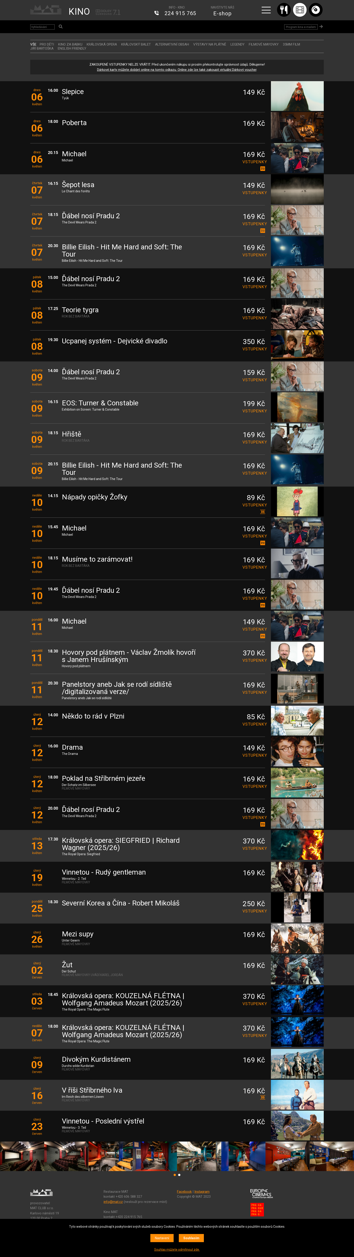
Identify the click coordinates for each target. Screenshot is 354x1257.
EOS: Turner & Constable (100, 403)
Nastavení (162, 1238)
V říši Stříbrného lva (92, 1090)
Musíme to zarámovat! (97, 559)
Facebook (184, 1192)
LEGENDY (238, 44)
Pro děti (47, 44)
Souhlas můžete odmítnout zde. (177, 1249)
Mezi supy (77, 934)
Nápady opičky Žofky (94, 497)
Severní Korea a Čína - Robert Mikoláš (121, 903)
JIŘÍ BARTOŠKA (42, 48)
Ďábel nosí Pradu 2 (91, 216)
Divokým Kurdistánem (96, 1060)
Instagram (202, 1192)
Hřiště (71, 434)
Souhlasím (191, 1238)
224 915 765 (180, 13)
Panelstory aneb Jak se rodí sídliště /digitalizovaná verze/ (117, 688)
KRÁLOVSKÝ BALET (136, 44)
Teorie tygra (80, 310)
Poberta (74, 123)
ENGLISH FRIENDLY (72, 48)
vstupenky (253, 161)
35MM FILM (291, 44)
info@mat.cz (113, 1202)
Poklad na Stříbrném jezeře (103, 779)
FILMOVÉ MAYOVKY (264, 44)
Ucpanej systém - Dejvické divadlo (114, 341)
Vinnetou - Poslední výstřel (103, 1121)
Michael (74, 154)
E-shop (222, 13)
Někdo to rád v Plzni (93, 716)
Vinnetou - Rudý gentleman (104, 872)
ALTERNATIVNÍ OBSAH (172, 44)
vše (33, 44)
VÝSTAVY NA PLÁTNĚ (209, 44)
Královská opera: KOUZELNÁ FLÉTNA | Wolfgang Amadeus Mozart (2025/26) (123, 999)
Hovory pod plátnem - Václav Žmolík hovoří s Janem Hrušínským (129, 656)
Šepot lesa (78, 185)
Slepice (73, 92)
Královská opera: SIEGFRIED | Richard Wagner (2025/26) (121, 844)
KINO (79, 11)
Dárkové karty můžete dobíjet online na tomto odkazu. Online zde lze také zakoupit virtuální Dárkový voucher (176, 70)
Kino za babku (70, 44)
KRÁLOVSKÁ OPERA (102, 44)
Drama (72, 747)
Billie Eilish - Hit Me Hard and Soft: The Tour (122, 250)
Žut (67, 965)
